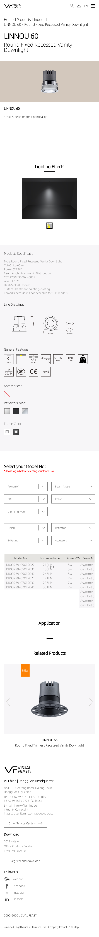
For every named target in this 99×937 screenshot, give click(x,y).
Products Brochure (15, 851)
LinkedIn (18, 899)
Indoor (39, 19)
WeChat (18, 879)
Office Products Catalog (18, 846)
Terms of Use (39, 927)
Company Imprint (57, 927)
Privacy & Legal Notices (17, 927)
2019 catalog (12, 841)
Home (9, 19)
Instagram (19, 893)
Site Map (74, 927)
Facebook (19, 886)
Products (24, 19)
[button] (50, 226)
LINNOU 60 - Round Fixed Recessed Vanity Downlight (46, 24)
